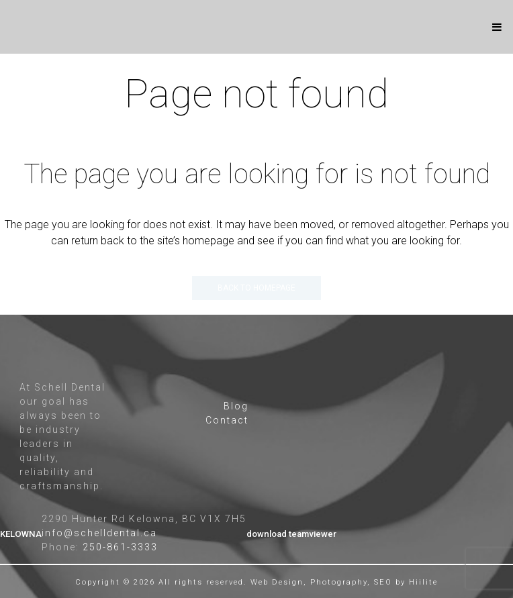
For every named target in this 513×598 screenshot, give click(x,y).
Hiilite (423, 582)
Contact (226, 420)
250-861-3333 (120, 547)
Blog (236, 406)
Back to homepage (256, 288)
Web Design (277, 582)
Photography (338, 582)
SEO (383, 582)
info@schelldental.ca (99, 533)
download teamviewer (291, 534)
